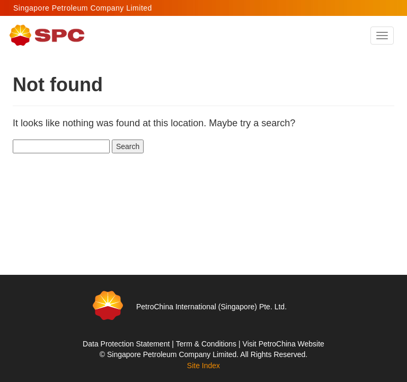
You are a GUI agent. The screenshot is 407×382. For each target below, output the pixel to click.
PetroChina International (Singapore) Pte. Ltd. (211, 306)
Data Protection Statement (126, 344)
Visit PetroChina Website (283, 344)
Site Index (203, 365)
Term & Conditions (206, 344)
